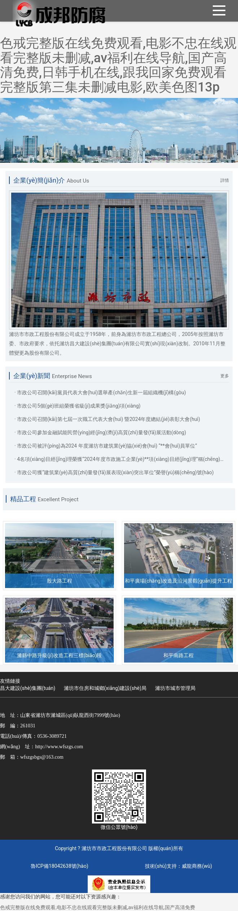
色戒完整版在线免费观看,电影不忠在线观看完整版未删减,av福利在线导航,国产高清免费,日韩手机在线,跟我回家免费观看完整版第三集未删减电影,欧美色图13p (118, 65)
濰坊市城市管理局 (175, 688)
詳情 (224, 180)
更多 (224, 375)
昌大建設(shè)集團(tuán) (27, 688)
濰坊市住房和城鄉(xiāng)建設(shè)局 (105, 688)
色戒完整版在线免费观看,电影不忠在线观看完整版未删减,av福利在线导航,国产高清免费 (97, 907)
